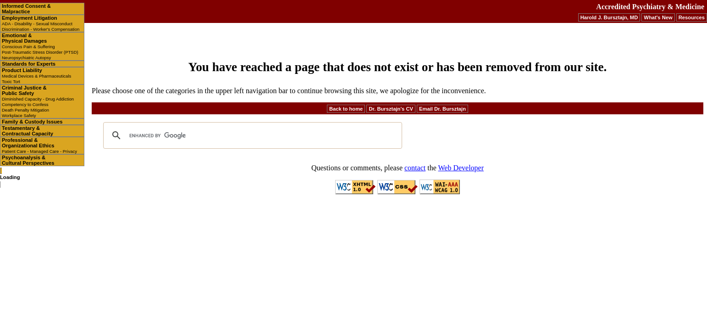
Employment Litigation (40, 23)
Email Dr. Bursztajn (442, 109)
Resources (692, 17)
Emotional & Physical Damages (40, 46)
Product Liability (36, 75)
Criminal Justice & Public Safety (38, 101)
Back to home (346, 109)
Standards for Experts (28, 64)
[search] (251, 135)
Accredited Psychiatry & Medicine (650, 7)
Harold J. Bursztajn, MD (609, 17)
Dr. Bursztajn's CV (391, 109)
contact (414, 168)
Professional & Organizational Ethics (39, 145)
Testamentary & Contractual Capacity (27, 130)
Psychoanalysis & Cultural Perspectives (28, 160)
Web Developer (461, 168)
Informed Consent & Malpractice (26, 8)
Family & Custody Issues (32, 121)
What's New (658, 17)
